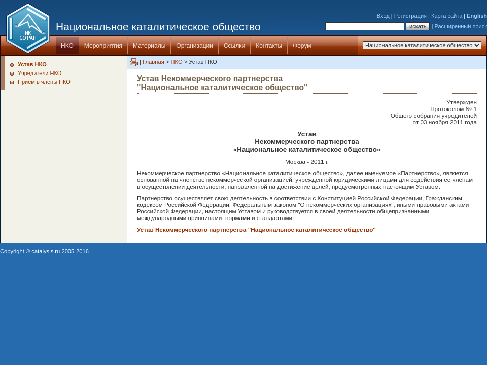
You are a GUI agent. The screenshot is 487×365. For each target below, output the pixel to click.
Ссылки (234, 45)
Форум (302, 45)
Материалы (149, 45)
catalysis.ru (45, 251)
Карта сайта (446, 16)
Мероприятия (103, 45)
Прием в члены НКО (44, 82)
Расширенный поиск (460, 26)
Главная (153, 62)
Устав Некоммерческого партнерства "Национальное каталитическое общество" (256, 229)
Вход (383, 16)
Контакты (269, 45)
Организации (194, 45)
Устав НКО (32, 64)
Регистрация (410, 16)
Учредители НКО (39, 73)
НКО (67, 45)
